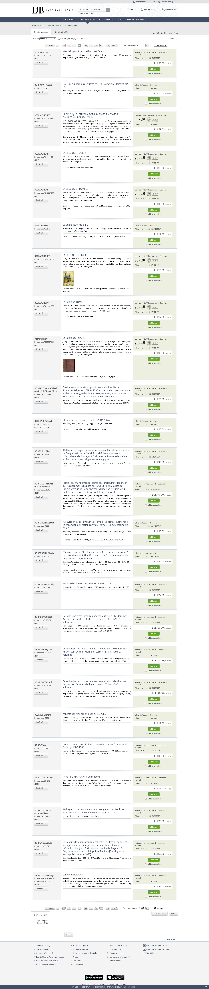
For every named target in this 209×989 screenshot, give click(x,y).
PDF (156, 33)
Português (101, 984)
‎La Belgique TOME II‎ (73, 301)
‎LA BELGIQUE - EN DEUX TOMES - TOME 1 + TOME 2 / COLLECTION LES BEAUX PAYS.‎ (91, 116)
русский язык (113, 984)
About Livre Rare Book (119, 945)
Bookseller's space (167, 2)
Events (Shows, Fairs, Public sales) (48, 957)
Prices (75, 957)
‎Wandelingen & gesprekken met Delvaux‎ (84, 51)
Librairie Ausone (141, 85)
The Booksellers (106, 19)
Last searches (40, 914)
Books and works (87, 19)
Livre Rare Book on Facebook (156, 949)
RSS (164, 33)
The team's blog (114, 949)
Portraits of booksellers (45, 953)
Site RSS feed (150, 953)
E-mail (173, 33)
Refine (172, 38)
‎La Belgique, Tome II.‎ (74, 337)
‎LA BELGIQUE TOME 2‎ (74, 152)
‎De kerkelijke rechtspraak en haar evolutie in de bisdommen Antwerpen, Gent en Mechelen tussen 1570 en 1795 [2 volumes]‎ (95, 619)
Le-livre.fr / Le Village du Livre (147, 115)
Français (91, 984)
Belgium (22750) (41, 32)
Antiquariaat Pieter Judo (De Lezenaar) (150, 52)
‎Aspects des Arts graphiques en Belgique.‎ (85, 713)
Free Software (79, 964)
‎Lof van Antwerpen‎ (73, 874)
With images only (66, 38)
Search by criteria (86, 13)
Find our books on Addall (44, 964)
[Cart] (130, 9)
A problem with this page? (118, 957)
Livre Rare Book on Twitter (155, 945)
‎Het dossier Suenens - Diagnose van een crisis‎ (87, 583)
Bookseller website (79, 949)
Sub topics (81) (61, 32)
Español (124, 984)
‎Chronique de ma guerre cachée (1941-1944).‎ (87, 420)
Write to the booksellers (144, 2)
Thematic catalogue (54, 25)
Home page (70, 19)
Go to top (172, 939)
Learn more (130, 987)
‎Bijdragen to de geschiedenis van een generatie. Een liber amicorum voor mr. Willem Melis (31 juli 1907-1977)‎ (93, 811)
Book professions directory (131, 19)
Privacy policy (113, 960)
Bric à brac (77, 960)
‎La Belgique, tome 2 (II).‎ (75, 224)
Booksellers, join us (79, 945)
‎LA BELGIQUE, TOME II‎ (75, 255)
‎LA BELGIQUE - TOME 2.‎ (75, 188)
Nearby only (81, 38)
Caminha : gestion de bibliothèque (87, 953)
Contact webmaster (115, 953)
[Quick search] (93, 10)
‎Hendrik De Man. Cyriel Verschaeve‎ (81, 776)
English (83, 984)
